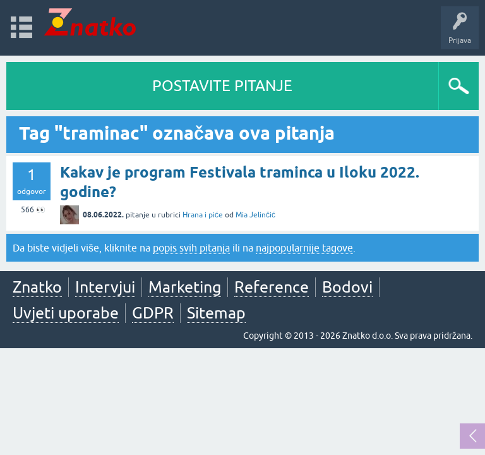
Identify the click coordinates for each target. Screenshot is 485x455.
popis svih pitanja (191, 247)
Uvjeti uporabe (66, 313)
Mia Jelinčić (255, 214)
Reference (271, 287)
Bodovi (347, 287)
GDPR (153, 313)
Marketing (184, 287)
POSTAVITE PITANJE (222, 85)
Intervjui (105, 287)
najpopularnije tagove (304, 247)
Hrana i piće (203, 214)
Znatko (37, 287)
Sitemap (216, 313)
